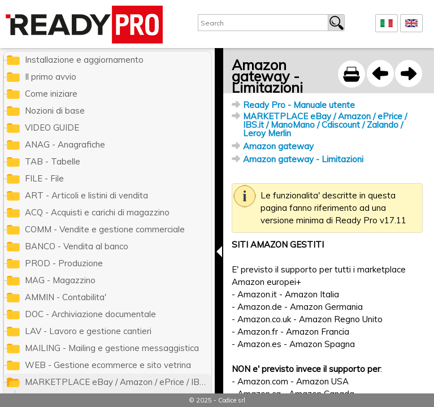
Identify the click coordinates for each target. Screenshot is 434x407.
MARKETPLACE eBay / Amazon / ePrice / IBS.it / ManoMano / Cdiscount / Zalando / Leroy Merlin (325, 124)
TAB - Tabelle (52, 161)
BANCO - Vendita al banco (76, 246)
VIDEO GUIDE (52, 127)
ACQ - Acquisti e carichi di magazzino (97, 212)
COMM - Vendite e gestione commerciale (105, 229)
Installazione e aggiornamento (84, 59)
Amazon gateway (278, 146)
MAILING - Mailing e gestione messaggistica (112, 348)
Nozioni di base (55, 110)
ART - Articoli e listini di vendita (86, 195)
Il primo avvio (50, 76)
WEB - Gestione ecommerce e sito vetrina (108, 365)
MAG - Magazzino (60, 280)
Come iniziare (51, 93)
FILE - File (44, 178)
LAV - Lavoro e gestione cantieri (88, 331)
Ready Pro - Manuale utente (299, 104)
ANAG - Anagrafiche (65, 144)
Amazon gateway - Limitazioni (303, 159)
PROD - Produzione (64, 263)
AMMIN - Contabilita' (65, 297)
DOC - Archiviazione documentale (90, 314)
